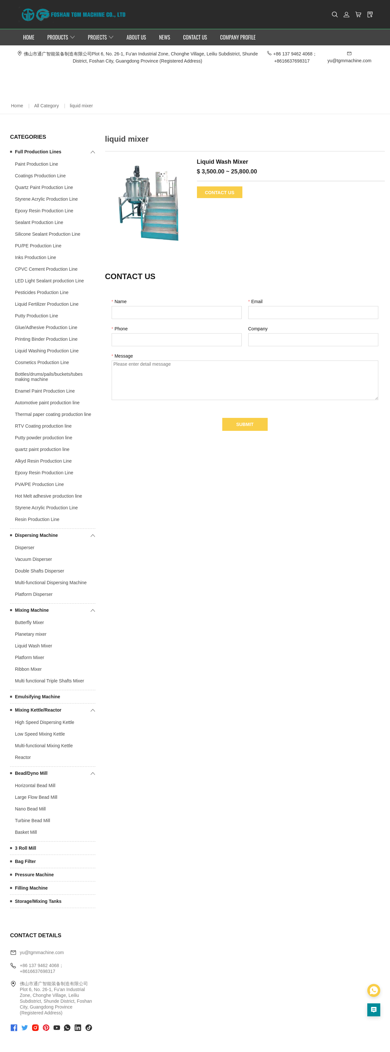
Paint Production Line (36, 163)
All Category (46, 105)
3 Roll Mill (25, 847)
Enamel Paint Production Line (45, 390)
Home (17, 105)
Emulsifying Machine (37, 696)
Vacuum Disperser (33, 558)
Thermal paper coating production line (53, 414)
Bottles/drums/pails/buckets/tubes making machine (49, 376)
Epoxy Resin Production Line (44, 210)
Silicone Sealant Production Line (47, 233)
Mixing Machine (32, 609)
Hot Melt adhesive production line (48, 495)
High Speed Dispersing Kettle (44, 722)
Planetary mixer (30, 633)
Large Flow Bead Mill (36, 796)
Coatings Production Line (40, 175)
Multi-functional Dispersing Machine (51, 582)
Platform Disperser (34, 594)
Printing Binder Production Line (46, 338)
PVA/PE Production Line (39, 484)
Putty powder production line (43, 437)
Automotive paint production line (47, 402)
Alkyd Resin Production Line (43, 460)
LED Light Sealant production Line (49, 280)
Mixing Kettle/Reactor (38, 709)
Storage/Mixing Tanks (38, 901)
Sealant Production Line (39, 222)
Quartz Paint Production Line (44, 187)
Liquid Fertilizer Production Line (47, 303)
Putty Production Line (36, 315)
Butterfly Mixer (29, 622)
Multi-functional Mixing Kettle (44, 745)
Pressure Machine (34, 874)
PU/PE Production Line (38, 245)
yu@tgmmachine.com (42, 951)
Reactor (23, 757)
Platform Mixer (29, 657)
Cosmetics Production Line (42, 362)
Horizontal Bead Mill (35, 785)
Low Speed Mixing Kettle (40, 733)
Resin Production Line (37, 519)
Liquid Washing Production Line (47, 350)
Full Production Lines (38, 151)
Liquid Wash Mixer (33, 645)
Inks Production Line (35, 257)
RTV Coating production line (43, 425)
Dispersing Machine (36, 535)
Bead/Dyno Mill (31, 772)
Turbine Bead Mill (32, 820)
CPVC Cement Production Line (46, 268)
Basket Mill (26, 831)
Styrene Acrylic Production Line (46, 198)
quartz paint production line (42, 449)
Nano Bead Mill (30, 808)
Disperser (24, 547)
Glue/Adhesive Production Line (46, 327)
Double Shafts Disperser (39, 570)
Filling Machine (31, 887)
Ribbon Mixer (28, 668)
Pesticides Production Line (41, 292)
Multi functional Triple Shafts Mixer (49, 680)
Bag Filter (25, 861)
